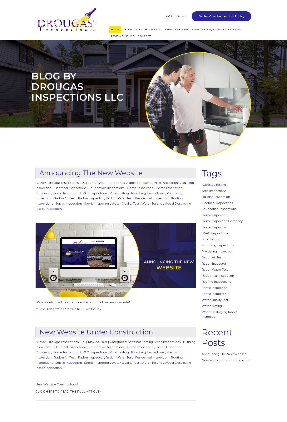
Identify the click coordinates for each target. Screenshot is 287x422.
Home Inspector (65, 193)
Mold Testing (119, 193)
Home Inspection (140, 188)
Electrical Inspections (70, 188)
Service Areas (192, 29)
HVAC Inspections (93, 193)
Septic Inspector (96, 203)
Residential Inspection (152, 198)
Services (171, 29)
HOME (115, 29)
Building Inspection (216, 197)
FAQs (211, 29)
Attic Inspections (166, 183)
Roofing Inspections (216, 281)
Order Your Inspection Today (221, 16)
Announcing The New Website (91, 173)
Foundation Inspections (107, 188)
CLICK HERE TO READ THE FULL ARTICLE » (68, 309)
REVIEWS (117, 36)
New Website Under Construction (96, 332)
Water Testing (151, 203)
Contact (144, 36)
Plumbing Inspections (147, 193)
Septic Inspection (68, 203)
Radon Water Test (119, 198)
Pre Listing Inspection (217, 251)
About (127, 29)
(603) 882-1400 (176, 16)
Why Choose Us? (149, 29)
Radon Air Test (65, 198)
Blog (130, 36)
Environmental (229, 29)
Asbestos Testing (139, 183)
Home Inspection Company (222, 221)
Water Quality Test (125, 203)
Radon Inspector (91, 198)
